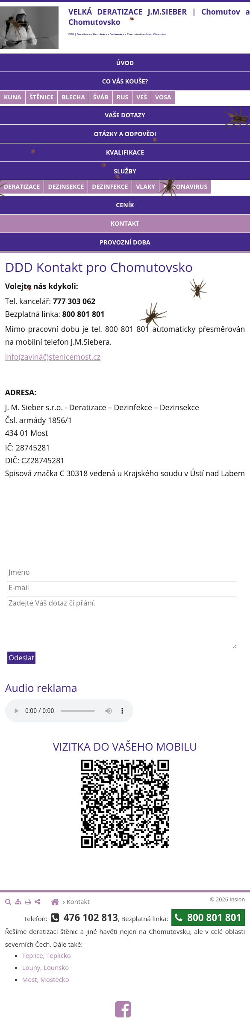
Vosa (163, 97)
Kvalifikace (125, 152)
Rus (123, 97)
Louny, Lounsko (45, 967)
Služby (125, 171)
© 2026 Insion (227, 899)
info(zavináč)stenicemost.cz (52, 357)
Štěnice (41, 97)
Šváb (101, 97)
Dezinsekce (66, 186)
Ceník (125, 205)
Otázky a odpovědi (125, 134)
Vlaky (145, 186)
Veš (141, 97)
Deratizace (22, 186)
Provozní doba (125, 242)
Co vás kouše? (125, 81)
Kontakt (125, 223)
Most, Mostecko (45, 979)
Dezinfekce (110, 186)
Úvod (125, 63)
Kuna (12, 97)
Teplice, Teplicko (46, 955)
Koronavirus (185, 186)
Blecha (73, 97)
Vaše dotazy (125, 115)
